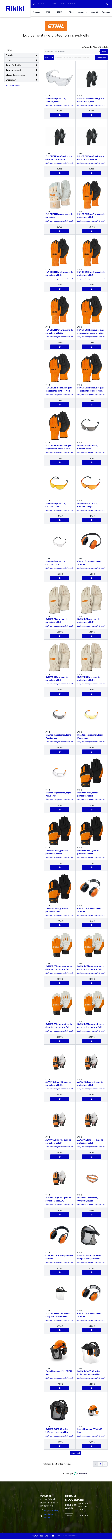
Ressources (106, 12)
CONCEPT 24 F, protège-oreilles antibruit (60, 1257)
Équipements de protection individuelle (60, 105)
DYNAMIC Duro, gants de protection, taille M (88, 620)
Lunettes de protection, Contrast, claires (56, 563)
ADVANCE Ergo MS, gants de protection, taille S (90, 1141)
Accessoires (83, 12)
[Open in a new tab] (81, 1473)
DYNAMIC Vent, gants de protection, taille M (57, 852)
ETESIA (59, 12)
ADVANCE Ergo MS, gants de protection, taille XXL (58, 1199)
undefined (75, 1453)
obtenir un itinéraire (48, 1515)
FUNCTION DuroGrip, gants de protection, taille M (59, 273)
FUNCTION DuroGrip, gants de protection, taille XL (59, 331)
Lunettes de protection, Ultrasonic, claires (87, 1199)
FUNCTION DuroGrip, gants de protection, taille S (91, 273)
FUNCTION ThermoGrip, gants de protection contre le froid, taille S (90, 389)
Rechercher (101, 58)
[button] (22, 85)
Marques (36, 12)
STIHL (48, 12)
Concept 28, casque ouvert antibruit (89, 1315)
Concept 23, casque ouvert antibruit (89, 563)
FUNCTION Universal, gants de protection (59, 215)
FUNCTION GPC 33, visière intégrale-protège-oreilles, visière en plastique (58, 1315)
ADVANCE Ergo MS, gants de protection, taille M (58, 1141)
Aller (104, 51)
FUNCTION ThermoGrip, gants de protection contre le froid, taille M (59, 389)
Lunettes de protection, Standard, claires (56, 100)
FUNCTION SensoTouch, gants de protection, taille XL (90, 158)
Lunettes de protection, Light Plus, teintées (58, 736)
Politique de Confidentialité (68, 1535)
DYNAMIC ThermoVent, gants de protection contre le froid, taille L (59, 968)
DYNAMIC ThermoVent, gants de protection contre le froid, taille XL (90, 1026)
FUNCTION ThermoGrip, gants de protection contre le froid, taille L (90, 331)
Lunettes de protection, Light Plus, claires (58, 794)
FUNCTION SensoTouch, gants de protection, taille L (90, 100)
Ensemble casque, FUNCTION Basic (59, 1372)
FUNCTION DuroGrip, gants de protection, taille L (91, 215)
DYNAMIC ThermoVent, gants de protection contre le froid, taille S (59, 1026)
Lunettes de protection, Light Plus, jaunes (89, 736)
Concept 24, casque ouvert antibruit (89, 910)
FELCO (71, 12)
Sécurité (94, 12)
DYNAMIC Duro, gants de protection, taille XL (88, 678)
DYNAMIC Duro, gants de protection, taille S (57, 678)
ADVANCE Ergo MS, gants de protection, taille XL (58, 1083)
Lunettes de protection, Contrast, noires (87, 447)
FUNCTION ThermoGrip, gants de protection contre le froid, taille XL (59, 447)
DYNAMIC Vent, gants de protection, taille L (88, 794)
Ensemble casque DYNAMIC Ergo (89, 1430)
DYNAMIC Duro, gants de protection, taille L (57, 620)
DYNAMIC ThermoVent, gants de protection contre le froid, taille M (90, 968)
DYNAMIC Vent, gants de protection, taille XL (57, 910)
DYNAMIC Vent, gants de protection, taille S (88, 852)
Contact (53, 4)
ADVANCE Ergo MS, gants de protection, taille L (90, 1083)
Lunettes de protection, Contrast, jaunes (56, 505)
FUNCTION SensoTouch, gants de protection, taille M (59, 158)
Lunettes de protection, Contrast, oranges (87, 505)
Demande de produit (67, 4)
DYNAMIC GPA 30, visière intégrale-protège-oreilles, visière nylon (57, 1431)
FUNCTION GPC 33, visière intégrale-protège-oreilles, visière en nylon (89, 1257)
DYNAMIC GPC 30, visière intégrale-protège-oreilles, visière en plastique (88, 1373)
